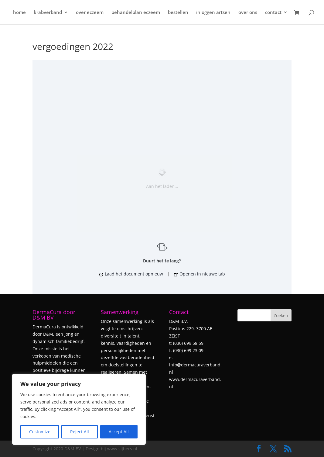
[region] (79, 409)
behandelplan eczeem (135, 12)
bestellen (178, 12)
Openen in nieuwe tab (199, 274)
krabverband (48, 12)
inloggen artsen (213, 12)
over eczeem (90, 12)
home (19, 12)
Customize (39, 431)
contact (273, 12)
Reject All (79, 431)
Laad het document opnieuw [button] (131, 274)
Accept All (119, 431)
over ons (247, 12)
